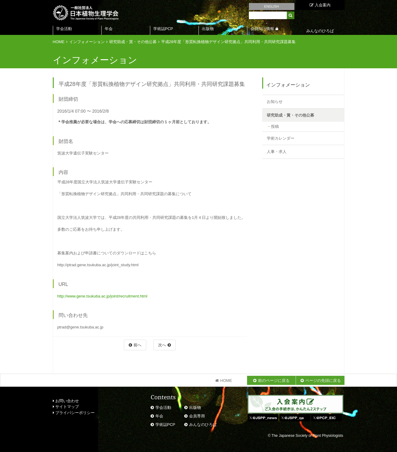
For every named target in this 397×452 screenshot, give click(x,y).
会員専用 (197, 416)
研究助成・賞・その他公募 (133, 41)
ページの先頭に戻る (323, 380)
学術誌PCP (163, 28)
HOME (59, 41)
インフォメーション (87, 41)
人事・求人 (277, 151)
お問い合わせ (66, 401)
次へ (162, 345)
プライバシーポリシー (74, 412)
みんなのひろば (203, 424)
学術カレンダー (280, 138)
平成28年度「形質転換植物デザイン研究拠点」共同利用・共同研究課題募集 (228, 41)
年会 (109, 28)
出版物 (208, 28)
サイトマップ (66, 406)
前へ (137, 345)
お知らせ (275, 101)
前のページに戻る (274, 380)
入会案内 (320, 5)
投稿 (275, 126)
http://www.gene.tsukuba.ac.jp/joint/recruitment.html (102, 296)
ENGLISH (271, 6)
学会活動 (64, 28)
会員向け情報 (262, 28)
